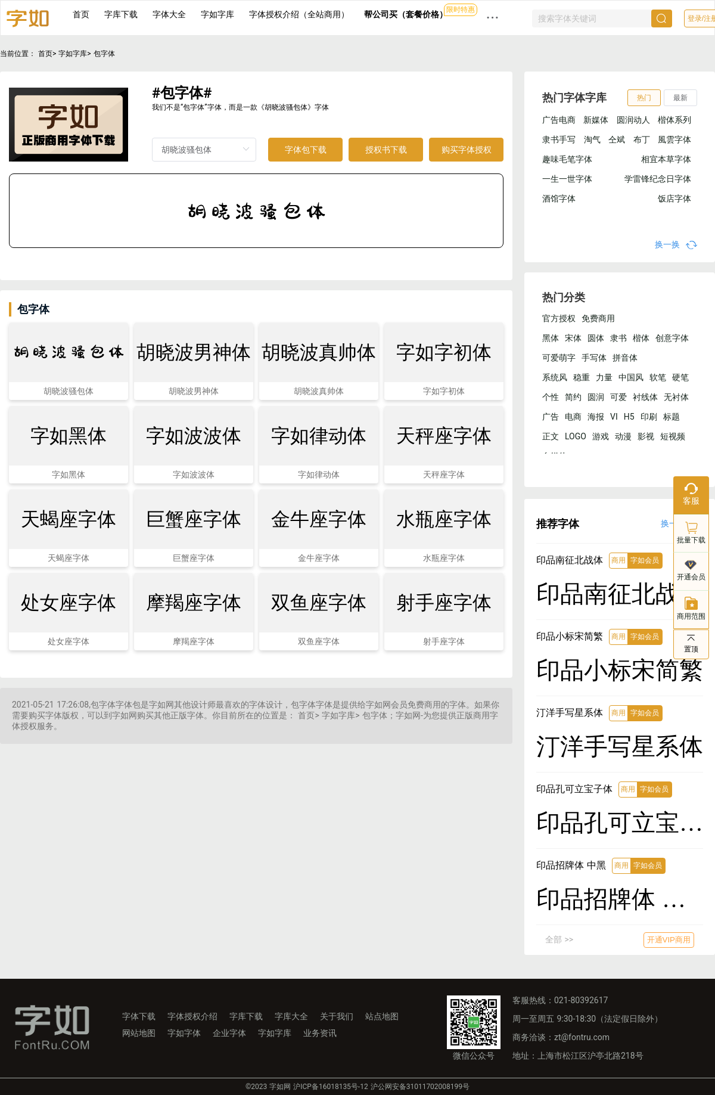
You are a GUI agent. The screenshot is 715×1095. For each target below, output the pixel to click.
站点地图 (382, 1016)
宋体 (573, 338)
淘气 (592, 139)
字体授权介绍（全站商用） (299, 14)
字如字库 (217, 14)
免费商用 (598, 318)
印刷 (649, 416)
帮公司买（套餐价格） (405, 14)
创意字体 (672, 338)
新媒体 (595, 120)
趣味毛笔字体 (567, 159)
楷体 (641, 338)
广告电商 (559, 120)
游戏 (600, 436)
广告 (550, 416)
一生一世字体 (567, 179)
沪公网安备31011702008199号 (420, 1086)
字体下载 (139, 1016)
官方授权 (559, 318)
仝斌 (616, 139)
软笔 (657, 377)
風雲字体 (674, 139)
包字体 (104, 53)
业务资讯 (320, 1033)
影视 (646, 436)
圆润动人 (633, 120)
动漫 (623, 436)
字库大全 (291, 1016)
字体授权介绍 (192, 1016)
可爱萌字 (559, 357)
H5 (629, 416)
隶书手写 (559, 139)
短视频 (672, 436)
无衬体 (676, 397)
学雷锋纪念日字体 (657, 179)
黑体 (550, 338)
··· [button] (492, 17)
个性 (550, 397)
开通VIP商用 (669, 939)
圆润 (595, 397)
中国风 (631, 377)
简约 (573, 397)
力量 (604, 377)
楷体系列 (674, 120)
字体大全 (169, 14)
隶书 (618, 338)
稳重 (581, 377)
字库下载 (121, 14)
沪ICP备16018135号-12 (330, 1086)
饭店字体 (674, 198)
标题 (671, 416)
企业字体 (229, 1033)
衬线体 (645, 397)
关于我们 (336, 1016)
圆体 (595, 338)
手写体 (594, 357)
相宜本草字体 (666, 159)
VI (614, 416)
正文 (550, 436)
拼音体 (625, 357)
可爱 (618, 397)
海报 (595, 416)
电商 (573, 416)
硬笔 (680, 377)
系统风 (554, 377)
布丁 (641, 139)
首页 (81, 14)
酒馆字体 (559, 198)
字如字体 (184, 1033)
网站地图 (139, 1033)
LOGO (575, 436)
